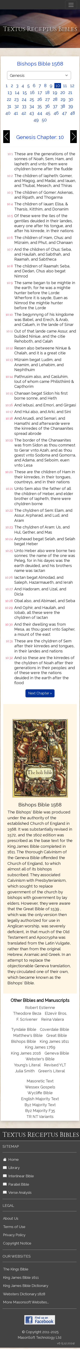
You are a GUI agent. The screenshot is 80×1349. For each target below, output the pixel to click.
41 (16, 113)
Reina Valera (52, 1019)
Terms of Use (14, 1227)
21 (70, 92)
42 (23, 113)
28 (55, 99)
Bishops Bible (23, 1041)
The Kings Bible (15, 1269)
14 (17, 92)
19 (55, 92)
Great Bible (56, 1035)
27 (47, 99)
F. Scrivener (27, 1019)
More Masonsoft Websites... (26, 1302)
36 (47, 106)
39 (70, 106)
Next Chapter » (40, 693)
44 (39, 113)
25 (32, 99)
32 (16, 106)
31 (9, 106)
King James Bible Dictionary (25, 1285)
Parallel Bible (16, 1184)
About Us (10, 1218)
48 (72, 113)
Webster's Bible (40, 1059)
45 (47, 113)
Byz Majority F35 (40, 1110)
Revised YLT (55, 1065)
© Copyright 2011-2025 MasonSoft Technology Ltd (39, 1335)
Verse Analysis (17, 1192)
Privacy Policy (14, 1235)
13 (10, 92)
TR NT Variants (40, 1116)
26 (39, 99)
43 (31, 113)
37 (55, 106)
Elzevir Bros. (56, 1013)
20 (62, 92)
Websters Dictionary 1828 (24, 1294)
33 (24, 106)
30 (70, 99)
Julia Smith (25, 1071)
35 (39, 106)
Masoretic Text (40, 1081)
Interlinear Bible (18, 1176)
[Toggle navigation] (71, 5)
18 (47, 92)
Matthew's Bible (28, 1035)
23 (16, 99)
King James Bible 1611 (21, 1277)
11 (65, 85)
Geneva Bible (57, 1053)
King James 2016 (26, 1053)
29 (63, 99)
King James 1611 (54, 1041)
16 (32, 92)
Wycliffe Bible (40, 1093)
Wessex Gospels (40, 1087)
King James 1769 (40, 1047)
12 (72, 85)
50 (44, 119)
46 (56, 113)
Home (11, 1159)
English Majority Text (40, 1099)
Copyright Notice (17, 1243)
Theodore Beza (27, 1013)
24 (24, 99)
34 (31, 106)
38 (63, 106)
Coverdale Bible (54, 1029)
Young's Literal (27, 1065)
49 (36, 119)
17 (40, 92)
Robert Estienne (40, 1007)
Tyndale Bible (23, 1029)
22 (9, 99)
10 (57, 85)
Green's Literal (51, 1071)
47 (64, 113)
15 (25, 92)
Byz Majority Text (40, 1105)
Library (11, 1167)
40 (8, 113)
